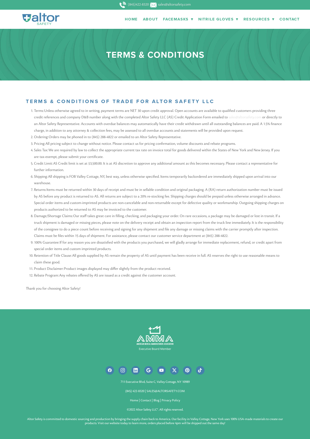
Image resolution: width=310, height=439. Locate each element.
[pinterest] (187, 370)
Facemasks (178, 19)
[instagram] (122, 370)
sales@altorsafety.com (170, 4)
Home (131, 19)
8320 (141, 391)
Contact (289, 19)
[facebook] (109, 370)
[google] (148, 370)
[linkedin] (135, 370)
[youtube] (161, 370)
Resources (258, 19)
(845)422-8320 (134, 4)
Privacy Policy (171, 400)
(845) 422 (131, 391)
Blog (156, 400)
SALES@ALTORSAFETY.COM (166, 391)
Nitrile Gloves (218, 19)
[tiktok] (200, 370)
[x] (174, 370)
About (150, 19)
